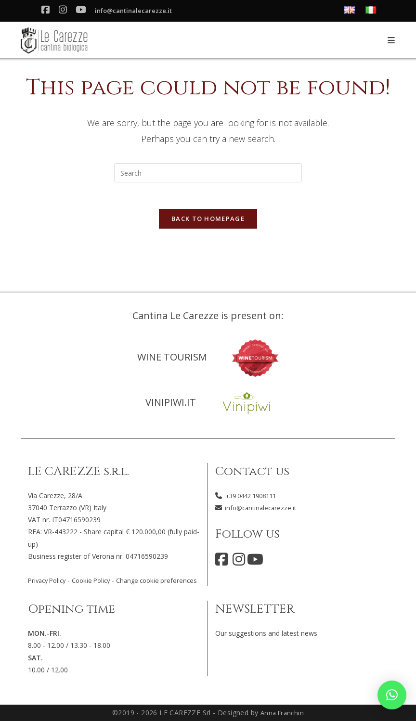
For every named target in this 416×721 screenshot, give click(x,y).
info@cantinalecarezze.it (139, 11)
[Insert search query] (208, 172)
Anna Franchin (282, 712)
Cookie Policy (97, 567)
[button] (391, 695)
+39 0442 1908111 (255, 483)
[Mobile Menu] (391, 40)
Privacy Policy (49, 567)
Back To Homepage (208, 221)
